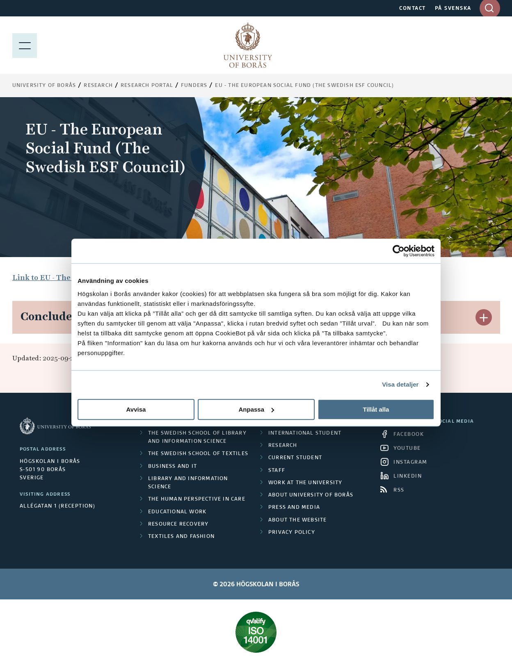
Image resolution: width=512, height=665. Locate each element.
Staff (276, 471)
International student (304, 433)
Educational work (177, 512)
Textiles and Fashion (181, 537)
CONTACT (412, 8)
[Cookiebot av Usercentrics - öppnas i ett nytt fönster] (398, 251)
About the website (297, 520)
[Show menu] (24, 45)
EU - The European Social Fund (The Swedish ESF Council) (304, 86)
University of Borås (44, 86)
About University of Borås (310, 495)
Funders (194, 86)
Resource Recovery (178, 524)
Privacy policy (291, 532)
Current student (295, 458)
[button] (483, 317)
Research (98, 86)
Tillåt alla (376, 409)
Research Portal (147, 86)
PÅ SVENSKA (453, 8)
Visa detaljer (400, 384)
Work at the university (305, 483)
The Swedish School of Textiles (198, 454)
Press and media (294, 507)
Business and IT (172, 466)
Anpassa (256, 409)
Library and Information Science (188, 483)
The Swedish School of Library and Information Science (197, 437)
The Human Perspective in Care (196, 499)
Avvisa (136, 409)
